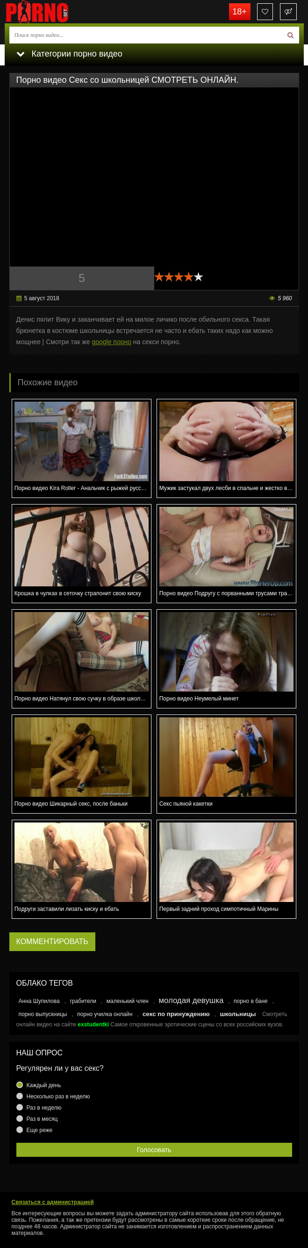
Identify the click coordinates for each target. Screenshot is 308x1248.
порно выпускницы (43, 1014)
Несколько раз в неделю (58, 1096)
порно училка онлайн (104, 1014)
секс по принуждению (176, 1013)
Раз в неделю (44, 1107)
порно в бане (251, 1001)
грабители (83, 1001)
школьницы (238, 1013)
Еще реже (40, 1130)
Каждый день (44, 1085)
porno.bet (51, 11)
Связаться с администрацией (53, 1202)
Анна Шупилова (39, 1001)
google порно (111, 342)
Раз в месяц (42, 1119)
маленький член (128, 1001)
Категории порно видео (69, 53)
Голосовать (154, 1150)
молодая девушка (190, 1000)
